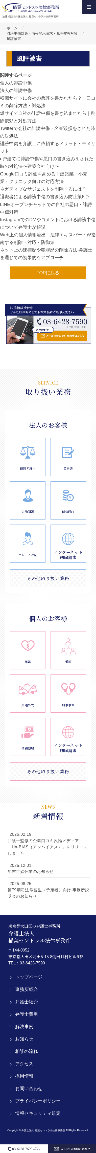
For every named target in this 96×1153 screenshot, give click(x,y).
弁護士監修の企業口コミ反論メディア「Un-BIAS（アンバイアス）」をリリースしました (47, 847)
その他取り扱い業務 (48, 578)
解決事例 (24, 1026)
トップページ (28, 977)
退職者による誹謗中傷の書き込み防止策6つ (44, 196)
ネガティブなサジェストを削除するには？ (43, 189)
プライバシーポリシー (38, 1100)
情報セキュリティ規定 (38, 1113)
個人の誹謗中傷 (16, 82)
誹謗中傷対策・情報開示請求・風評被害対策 (42, 33)
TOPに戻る (48, 272)
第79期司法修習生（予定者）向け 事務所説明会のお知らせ (48, 893)
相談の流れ (26, 1051)
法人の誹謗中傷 (16, 90)
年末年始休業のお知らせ (31, 871)
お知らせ (24, 1039)
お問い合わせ (28, 1088)
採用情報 (24, 1076)
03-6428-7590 (32, 963)
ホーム (12, 28)
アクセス (24, 1063)
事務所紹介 (26, 989)
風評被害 (14, 39)
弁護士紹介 (26, 1001)
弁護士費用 (26, 1014)
